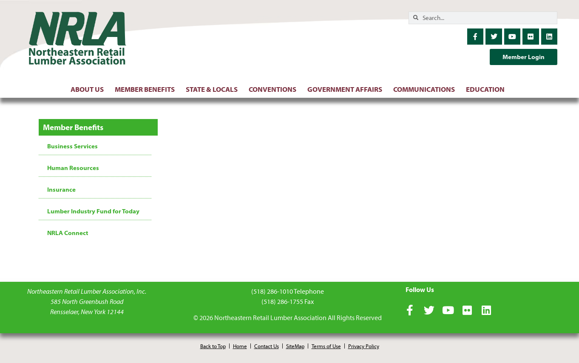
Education (487, 89)
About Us (89, 89)
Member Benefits (147, 89)
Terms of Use (326, 346)
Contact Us (266, 346)
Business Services (72, 146)
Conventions (275, 89)
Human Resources (73, 168)
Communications (426, 89)
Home (240, 346)
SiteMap (295, 346)
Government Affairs (346, 89)
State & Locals (214, 89)
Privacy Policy (363, 346)
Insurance (61, 189)
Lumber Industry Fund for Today (93, 211)
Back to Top (213, 346)
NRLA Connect (67, 233)
